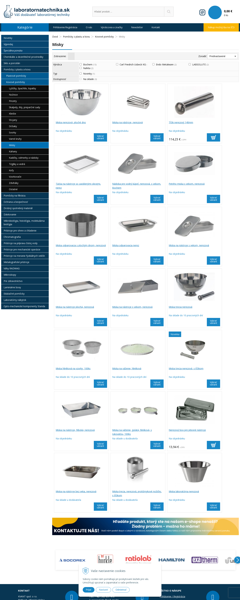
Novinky (89, 73)
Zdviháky (13, 183)
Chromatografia (12, 236)
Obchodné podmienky (171, 539)
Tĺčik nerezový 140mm (161, 122)
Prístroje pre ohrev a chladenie (20, 230)
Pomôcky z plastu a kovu (17, 69)
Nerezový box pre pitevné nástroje (121, 368)
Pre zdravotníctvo (13, 281)
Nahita (88, 68)
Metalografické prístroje (16, 262)
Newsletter (137, 27)
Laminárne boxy (12, 287)
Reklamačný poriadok (171, 552)
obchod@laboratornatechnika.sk (44, 548)
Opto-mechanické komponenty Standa (24, 306)
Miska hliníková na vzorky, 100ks (73, 307)
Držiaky (13, 126)
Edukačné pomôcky (14, 293)
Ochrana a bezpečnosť (16, 201)
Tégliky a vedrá (17, 164)
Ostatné (13, 189)
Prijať (88, 589)
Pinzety (13, 101)
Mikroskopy (10, 274)
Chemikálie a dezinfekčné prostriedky (23, 56)
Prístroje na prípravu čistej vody (20, 243)
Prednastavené (217, 56)
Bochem (89, 64)
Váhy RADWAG (12, 268)
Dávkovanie (10, 214)
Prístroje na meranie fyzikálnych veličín (24, 255)
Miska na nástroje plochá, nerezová (122, 245)
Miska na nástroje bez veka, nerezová (169, 368)
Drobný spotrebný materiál (18, 208)
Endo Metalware (166, 64)
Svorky (12, 132)
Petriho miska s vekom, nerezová (120, 184)
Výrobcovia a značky (111, 27)
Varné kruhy (15, 138)
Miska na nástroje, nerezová (118, 122)
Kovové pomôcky (15, 82)
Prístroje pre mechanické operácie (22, 249)
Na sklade (90, 79)
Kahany (13, 151)
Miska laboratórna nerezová (71, 430)
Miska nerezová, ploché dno (71, 122)
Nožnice (13, 94)
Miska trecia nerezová (207, 245)
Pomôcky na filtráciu (15, 195)
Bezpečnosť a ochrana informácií (177, 544)
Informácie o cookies (171, 548)
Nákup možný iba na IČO (221, 27)
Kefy (11, 170)
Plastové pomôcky (16, 75)
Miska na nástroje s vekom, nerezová (76, 245)
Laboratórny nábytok (15, 299)
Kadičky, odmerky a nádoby (23, 157)
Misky (12, 145)
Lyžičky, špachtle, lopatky (22, 88)
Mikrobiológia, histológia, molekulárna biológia (24, 222)
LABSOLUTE (200, 64)
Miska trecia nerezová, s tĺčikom (166, 307)
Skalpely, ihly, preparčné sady (24, 107)
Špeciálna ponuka (13, 50)
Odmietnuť (121, 589)
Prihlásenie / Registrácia (172, 535)
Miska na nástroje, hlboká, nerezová (215, 307)
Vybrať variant (90, 137)
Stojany (13, 119)
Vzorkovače (15, 176)
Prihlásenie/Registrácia (65, 27)
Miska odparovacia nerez (209, 184)
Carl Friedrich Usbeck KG (134, 64)
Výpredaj (8, 44)
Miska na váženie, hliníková (117, 307)
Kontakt (155, 27)
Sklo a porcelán (12, 63)
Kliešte (12, 113)
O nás (89, 27)
